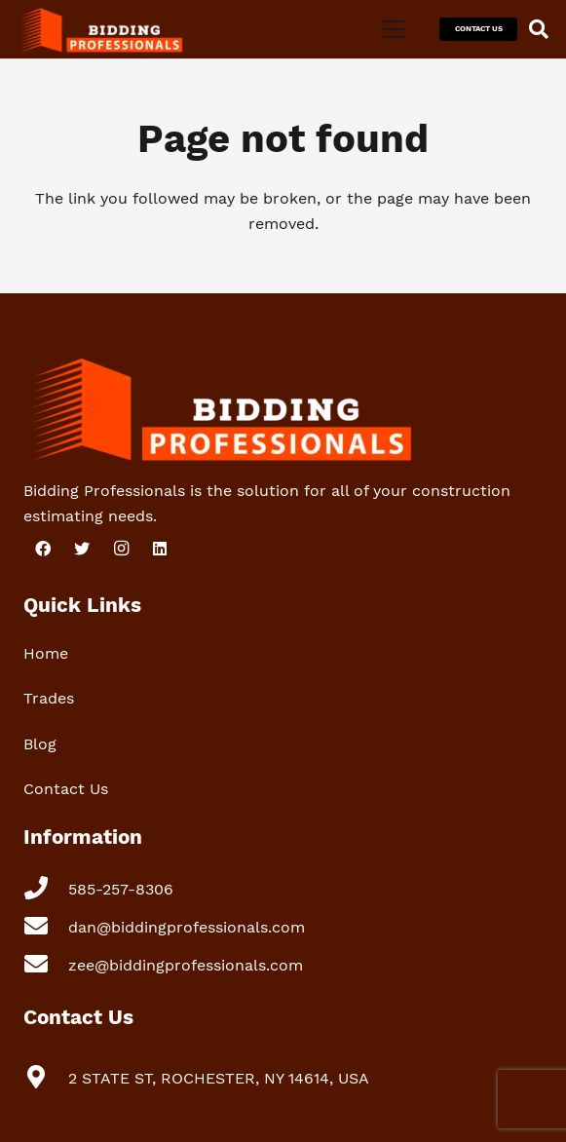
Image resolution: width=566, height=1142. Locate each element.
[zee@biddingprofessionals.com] (45, 966)
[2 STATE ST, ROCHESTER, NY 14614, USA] (45, 1079)
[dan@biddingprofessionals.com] (45, 928)
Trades (48, 698)
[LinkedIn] (159, 548)
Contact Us (65, 789)
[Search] (538, 29)
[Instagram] (120, 548)
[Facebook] (42, 548)
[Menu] (393, 29)
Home (45, 653)
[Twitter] (81, 548)
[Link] (99, 29)
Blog (40, 744)
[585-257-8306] (45, 890)
